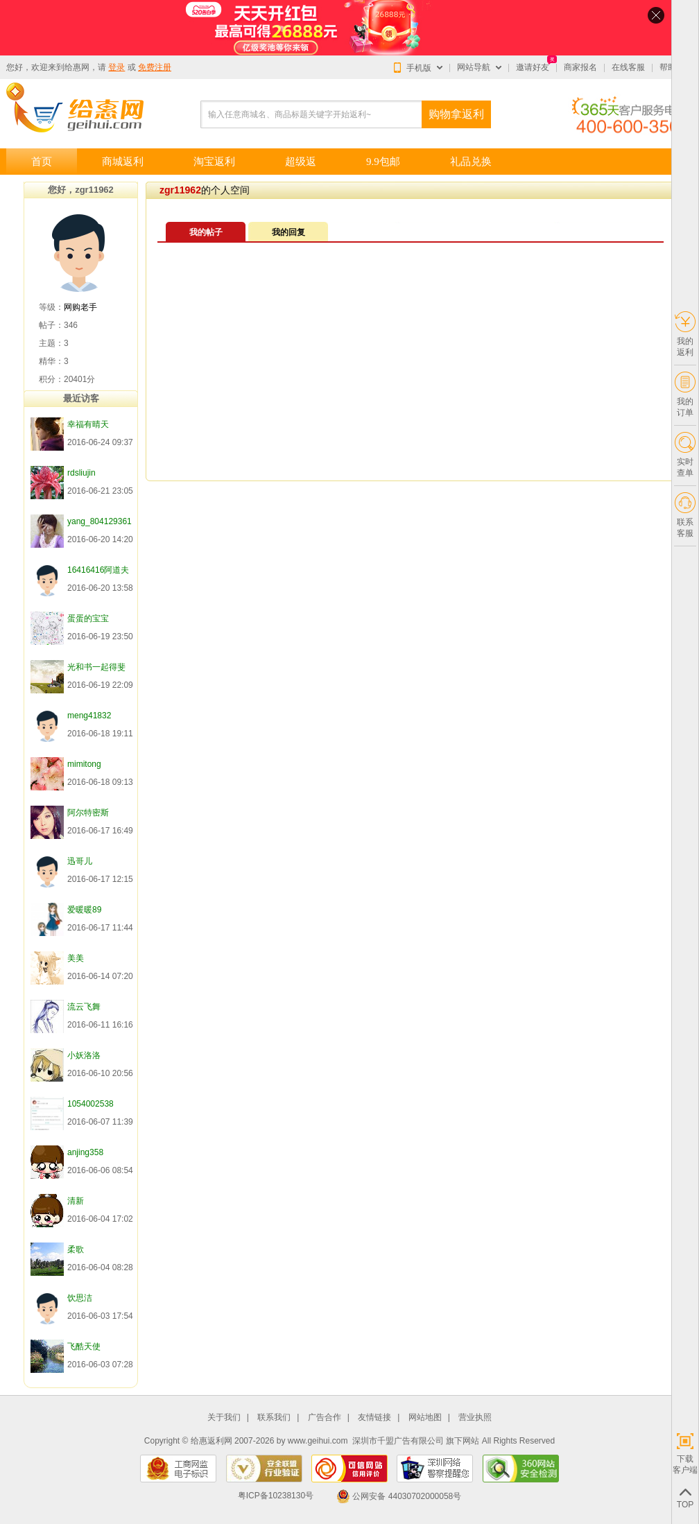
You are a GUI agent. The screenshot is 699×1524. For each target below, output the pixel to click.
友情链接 (374, 1417)
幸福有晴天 (88, 424)
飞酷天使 (84, 1346)
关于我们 (224, 1417)
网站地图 (425, 1417)
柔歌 (75, 1249)
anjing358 (85, 1152)
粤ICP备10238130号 (275, 1496)
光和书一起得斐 (96, 667)
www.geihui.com (318, 1441)
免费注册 (154, 67)
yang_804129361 (99, 521)
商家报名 (580, 67)
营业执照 (475, 1417)
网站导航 (473, 67)
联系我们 (274, 1417)
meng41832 (89, 715)
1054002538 (90, 1104)
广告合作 (324, 1417)
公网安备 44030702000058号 (398, 1496)
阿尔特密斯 (88, 812)
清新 (75, 1201)
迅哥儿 (79, 861)
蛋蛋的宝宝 (88, 618)
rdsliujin (81, 473)
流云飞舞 (84, 1007)
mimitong (84, 764)
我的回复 (288, 232)
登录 (116, 67)
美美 (75, 958)
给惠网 (76, 67)
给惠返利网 (211, 1441)
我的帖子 (206, 232)
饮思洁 (79, 1298)
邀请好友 (532, 67)
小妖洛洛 (84, 1055)
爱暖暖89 (84, 910)
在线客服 (628, 67)
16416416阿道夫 (98, 570)
